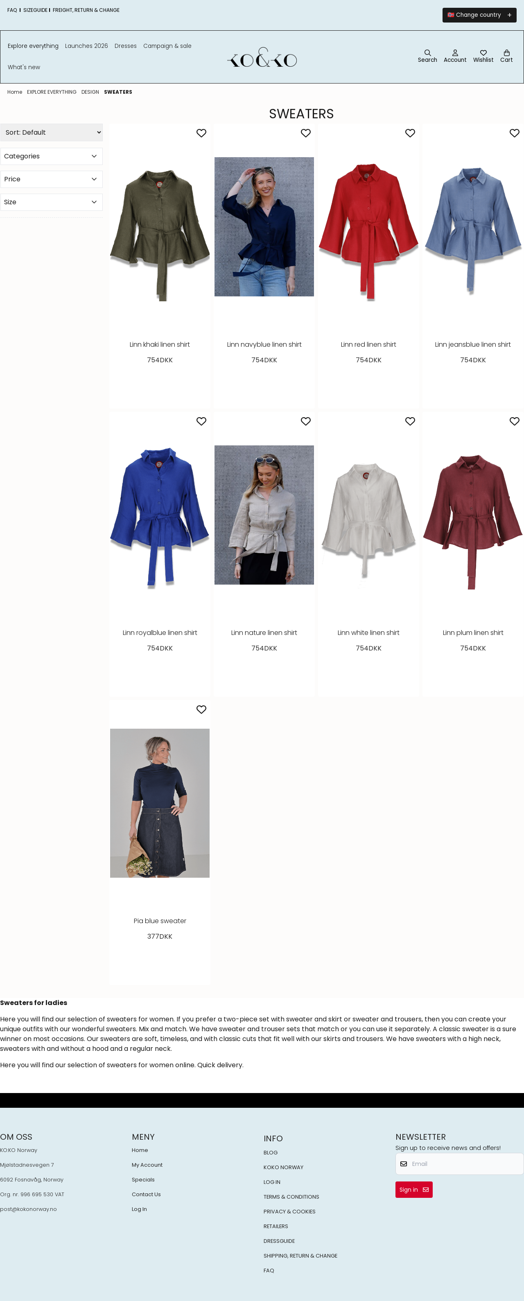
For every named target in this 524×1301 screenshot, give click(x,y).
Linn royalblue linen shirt (160, 632)
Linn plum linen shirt (473, 632)
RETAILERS (276, 1226)
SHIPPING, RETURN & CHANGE (300, 1255)
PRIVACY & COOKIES (290, 1211)
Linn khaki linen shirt (160, 344)
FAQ (269, 1270)
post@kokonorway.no (28, 1209)
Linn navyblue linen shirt (264, 344)
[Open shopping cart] (506, 57)
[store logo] (262, 57)
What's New (24, 67)
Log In (139, 1209)
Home (15, 91)
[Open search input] (427, 57)
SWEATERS (118, 91)
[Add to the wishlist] (201, 133)
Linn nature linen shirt (264, 632)
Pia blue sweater (160, 921)
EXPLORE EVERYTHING (52, 91)
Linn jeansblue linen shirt (473, 344)
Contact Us (146, 1194)
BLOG (271, 1152)
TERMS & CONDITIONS (291, 1196)
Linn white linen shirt (369, 632)
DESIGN (90, 91)
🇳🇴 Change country (474, 15)
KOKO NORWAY (283, 1167)
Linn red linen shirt (368, 344)
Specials (143, 1179)
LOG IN (272, 1182)
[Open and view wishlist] (483, 57)
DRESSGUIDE (279, 1241)
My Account (147, 1164)
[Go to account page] (455, 57)
